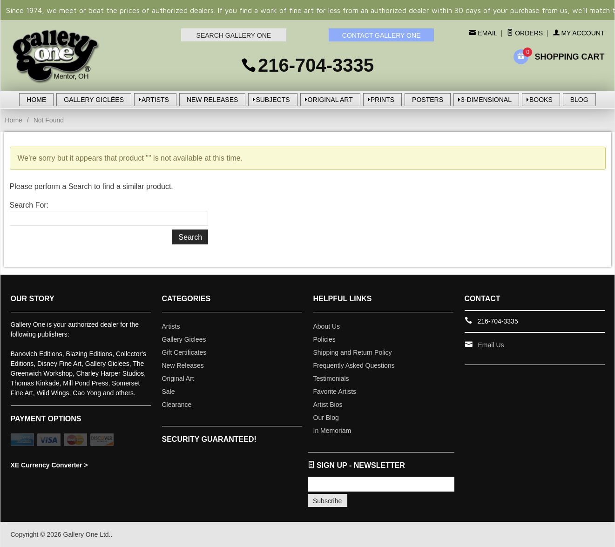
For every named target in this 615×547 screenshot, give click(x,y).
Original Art (178, 378)
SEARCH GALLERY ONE (233, 35)
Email (486, 33)
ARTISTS (155, 99)
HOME (36, 99)
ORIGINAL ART (330, 99)
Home (13, 120)
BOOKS (541, 99)
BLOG (579, 99)
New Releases (183, 365)
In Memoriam (332, 430)
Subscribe (327, 501)
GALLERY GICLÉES (94, 99)
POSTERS (427, 99)
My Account (579, 33)
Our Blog (326, 417)
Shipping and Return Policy (352, 352)
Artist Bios (328, 404)
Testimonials (331, 378)
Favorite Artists (335, 391)
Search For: (29, 205)
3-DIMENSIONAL (486, 99)
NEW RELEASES (212, 99)
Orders (525, 33)
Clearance (177, 404)
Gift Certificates (184, 352)
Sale (168, 391)
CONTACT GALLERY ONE (381, 35)
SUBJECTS (273, 99)
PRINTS (382, 99)
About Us (326, 326)
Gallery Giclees (184, 339)
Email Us (491, 345)
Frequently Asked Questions (354, 365)
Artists (171, 326)
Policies (324, 339)
